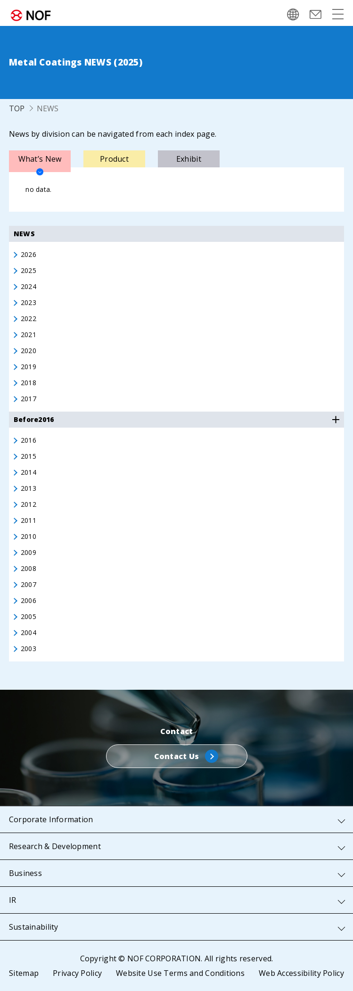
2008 (28, 568)
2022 (28, 318)
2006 (28, 600)
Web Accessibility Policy (301, 973)
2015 (28, 456)
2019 (28, 366)
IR (12, 900)
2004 (28, 632)
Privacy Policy (77, 973)
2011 (28, 520)
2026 (28, 254)
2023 (28, 302)
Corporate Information (51, 819)
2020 (28, 350)
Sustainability (33, 927)
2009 (28, 552)
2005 (28, 616)
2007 (28, 584)
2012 (28, 504)
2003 (28, 648)
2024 (28, 286)
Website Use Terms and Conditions (180, 973)
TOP (17, 108)
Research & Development (55, 846)
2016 (28, 440)
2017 (28, 399)
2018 (28, 383)
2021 (28, 334)
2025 (28, 270)
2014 (28, 472)
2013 (28, 488)
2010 (28, 536)
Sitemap (24, 973)
